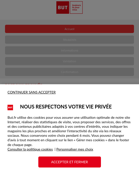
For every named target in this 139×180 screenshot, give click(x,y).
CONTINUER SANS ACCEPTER (32, 92)
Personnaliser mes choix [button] (74, 149)
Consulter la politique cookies (30, 149)
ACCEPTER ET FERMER (69, 162)
